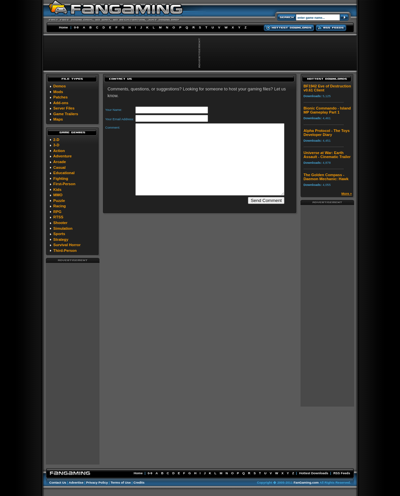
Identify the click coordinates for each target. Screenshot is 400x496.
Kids (57, 190)
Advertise (76, 482)
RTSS (58, 217)
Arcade (59, 162)
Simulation (62, 228)
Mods (58, 92)
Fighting (60, 178)
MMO (57, 195)
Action (59, 151)
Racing (59, 206)
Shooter (60, 223)
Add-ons (60, 103)
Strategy (60, 239)
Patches (60, 97)
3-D (56, 145)
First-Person (64, 184)
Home (63, 27)
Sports (59, 234)
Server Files (63, 108)
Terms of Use (121, 482)
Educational (63, 173)
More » (346, 193)
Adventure (62, 156)
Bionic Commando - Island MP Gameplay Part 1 (327, 110)
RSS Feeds (341, 473)
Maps (58, 119)
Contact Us (57, 482)
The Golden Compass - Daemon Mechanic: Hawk (326, 177)
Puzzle (59, 201)
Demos (59, 86)
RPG (57, 212)
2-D (56, 140)
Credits (138, 482)
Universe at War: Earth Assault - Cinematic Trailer (327, 155)
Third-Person (65, 251)
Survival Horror (66, 245)
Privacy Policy (97, 482)
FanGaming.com (306, 482)
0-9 (76, 27)
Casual (59, 167)
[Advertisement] (73, 363)
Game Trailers (65, 114)
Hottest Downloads (313, 473)
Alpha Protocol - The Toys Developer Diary (327, 133)
